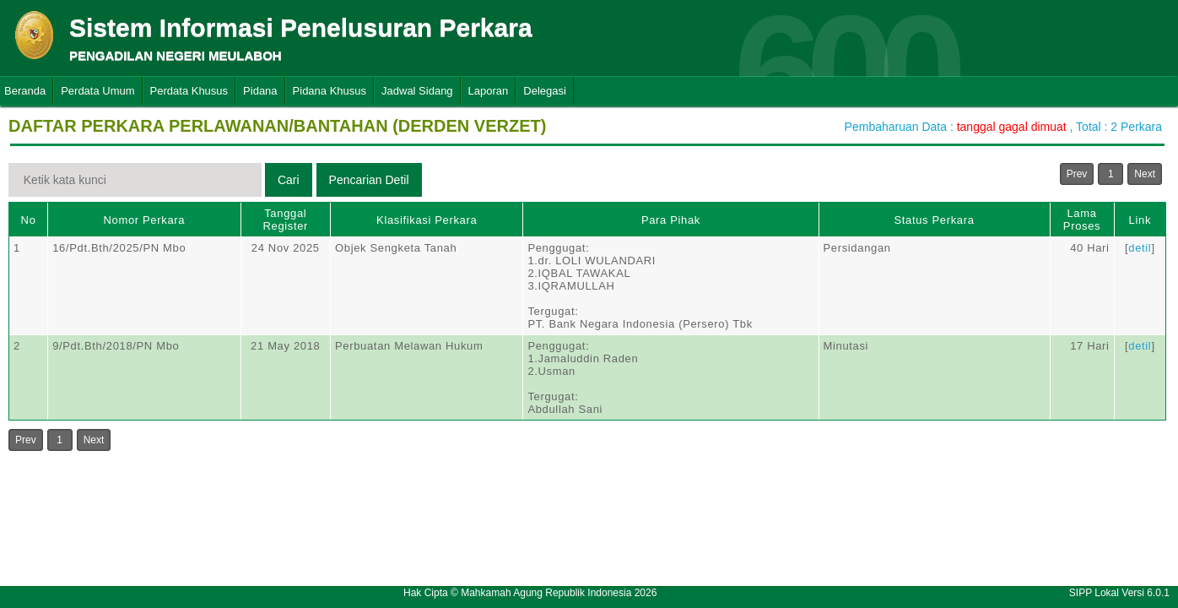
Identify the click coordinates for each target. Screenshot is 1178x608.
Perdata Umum (97, 90)
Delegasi (544, 90)
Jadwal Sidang (417, 90)
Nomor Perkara (145, 220)
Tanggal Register (285, 219)
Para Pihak (670, 220)
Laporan (488, 90)
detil (1139, 248)
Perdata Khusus (189, 90)
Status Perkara (934, 220)
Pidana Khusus (329, 90)
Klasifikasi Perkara (426, 220)
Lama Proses (1081, 219)
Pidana (260, 90)
